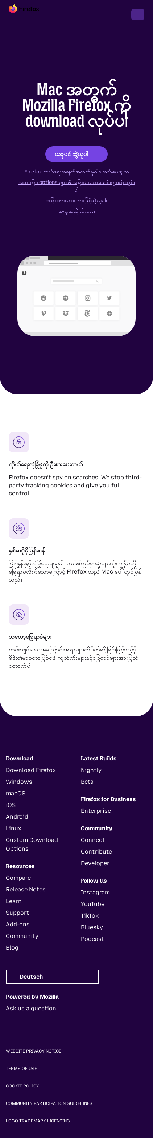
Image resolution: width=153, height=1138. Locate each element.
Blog (12, 947)
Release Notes (26, 889)
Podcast (92, 938)
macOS (15, 793)
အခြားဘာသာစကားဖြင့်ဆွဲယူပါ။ (77, 200)
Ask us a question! (32, 1008)
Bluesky (92, 927)
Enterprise (96, 810)
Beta (87, 781)
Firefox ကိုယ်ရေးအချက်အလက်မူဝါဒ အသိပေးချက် (76, 172)
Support (17, 912)
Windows (19, 781)
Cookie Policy (22, 1086)
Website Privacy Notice (33, 1051)
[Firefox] (30, 14)
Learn (14, 901)
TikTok (90, 915)
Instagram (95, 892)
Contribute (96, 851)
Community (22, 936)
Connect (93, 839)
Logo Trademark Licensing (38, 1120)
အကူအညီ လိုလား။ (76, 211)
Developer (95, 863)
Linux (13, 828)
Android (17, 816)
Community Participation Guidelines (49, 1103)
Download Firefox (31, 770)
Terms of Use (21, 1068)
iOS (11, 805)
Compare (18, 877)
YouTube (92, 904)
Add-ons (18, 924)
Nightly (91, 770)
